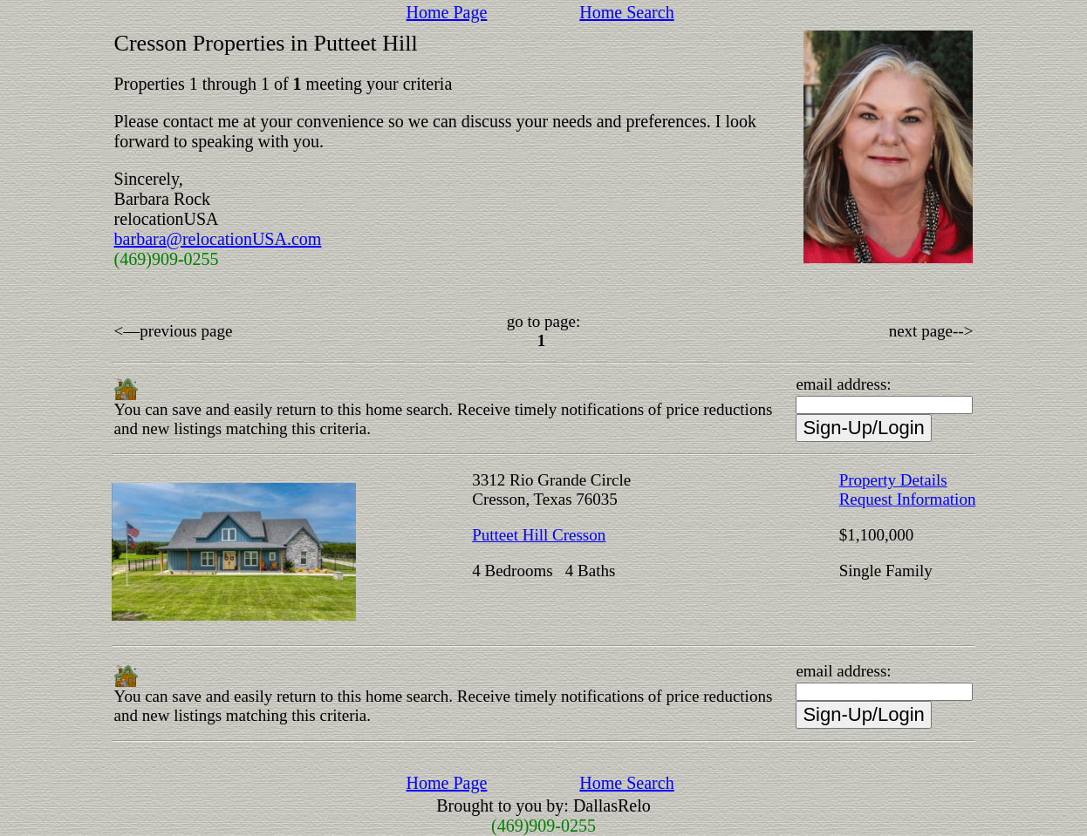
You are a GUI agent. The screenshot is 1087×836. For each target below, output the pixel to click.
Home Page (447, 12)
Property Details (893, 480)
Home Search (626, 12)
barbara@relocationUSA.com (218, 238)
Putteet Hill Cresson (538, 535)
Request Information (907, 499)
